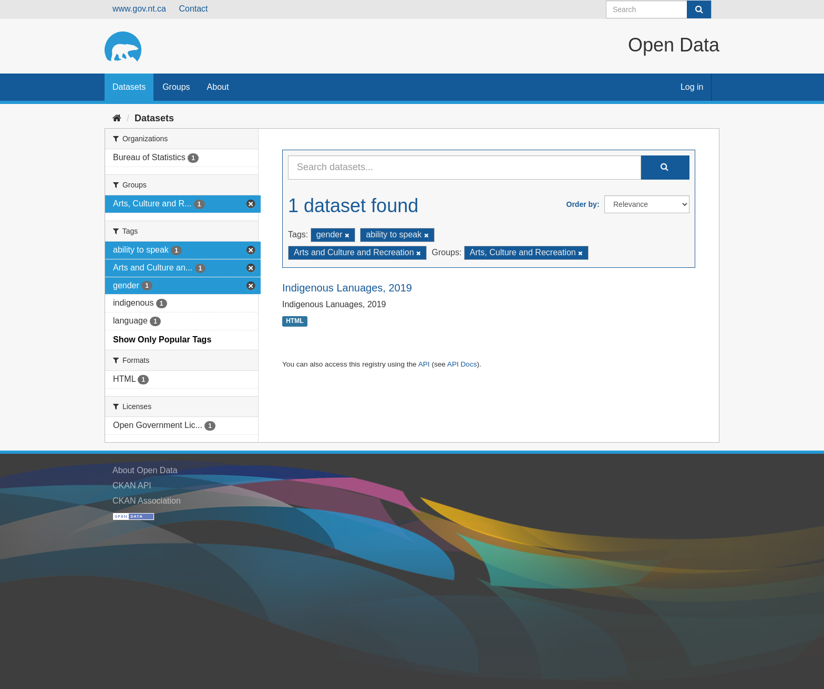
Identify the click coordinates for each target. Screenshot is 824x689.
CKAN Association (146, 500)
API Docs (462, 364)
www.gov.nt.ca (139, 8)
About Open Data (145, 470)
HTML (294, 321)
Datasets (129, 86)
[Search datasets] (659, 9)
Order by (581, 204)
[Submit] (699, 9)
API (424, 364)
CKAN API (131, 485)
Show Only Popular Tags (162, 339)
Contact (193, 8)
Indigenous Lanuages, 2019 (347, 288)
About (218, 86)
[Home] (116, 118)
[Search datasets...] (464, 167)
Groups (176, 86)
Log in (692, 86)
